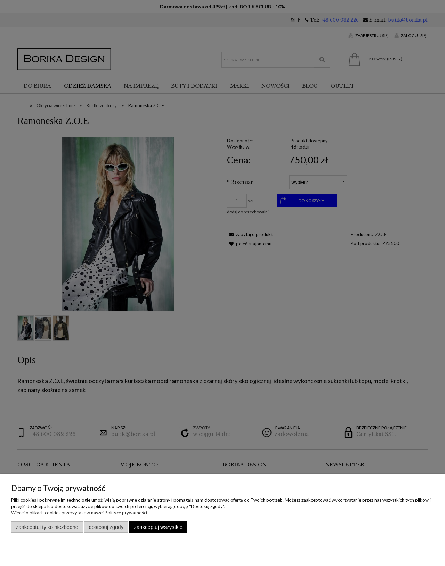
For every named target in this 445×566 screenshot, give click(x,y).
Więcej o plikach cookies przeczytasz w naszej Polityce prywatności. (79, 512)
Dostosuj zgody (106, 527)
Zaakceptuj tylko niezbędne (47, 527)
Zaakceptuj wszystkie (158, 527)
